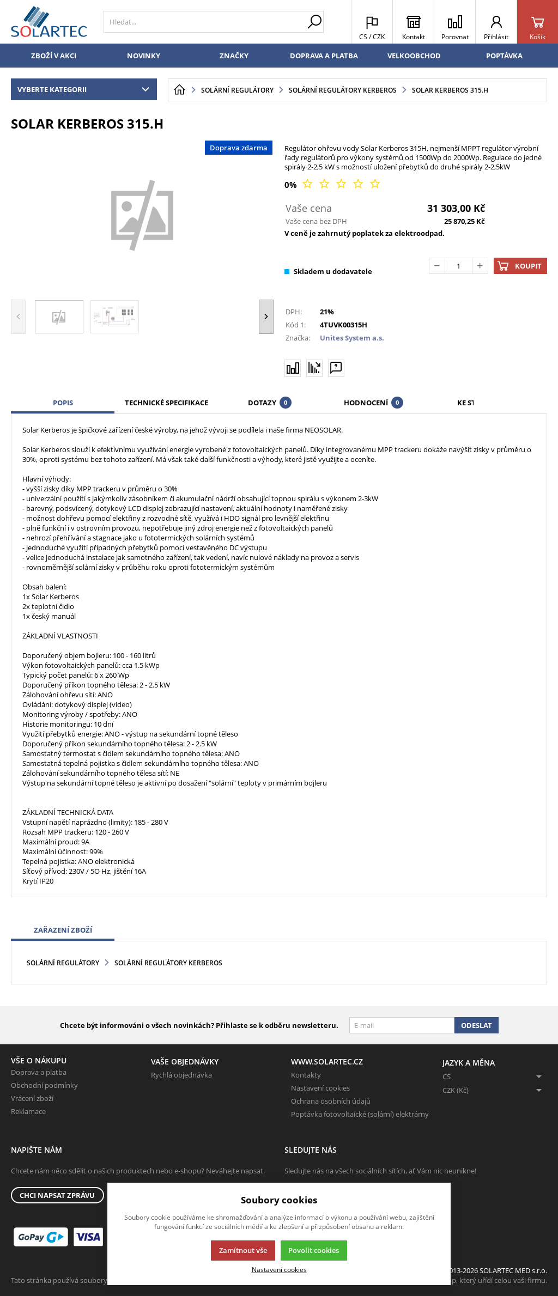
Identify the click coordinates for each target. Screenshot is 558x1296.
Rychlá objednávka (181, 1075)
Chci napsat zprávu (57, 1195)
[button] (266, 317)
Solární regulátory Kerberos (168, 963)
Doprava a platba (324, 55)
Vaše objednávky (185, 1061)
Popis (63, 402)
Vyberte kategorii (85, 89)
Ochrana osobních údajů (331, 1101)
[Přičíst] (480, 266)
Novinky (143, 55)
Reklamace (28, 1111)
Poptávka (504, 55)
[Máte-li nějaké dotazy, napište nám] (336, 367)
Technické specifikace (166, 402)
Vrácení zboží (32, 1098)
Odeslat (476, 1025)
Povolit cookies (313, 1250)
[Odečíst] (437, 266)
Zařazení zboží (63, 930)
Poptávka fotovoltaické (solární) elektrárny (360, 1114)
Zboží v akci (53, 55)
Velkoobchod (414, 55)
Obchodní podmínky (44, 1085)
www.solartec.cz (327, 1061)
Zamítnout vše (243, 1250)
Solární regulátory (63, 963)
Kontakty (306, 1075)
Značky (234, 55)
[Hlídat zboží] (314, 367)
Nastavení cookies (320, 1088)
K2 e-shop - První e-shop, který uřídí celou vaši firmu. (462, 1280)
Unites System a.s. (352, 337)
